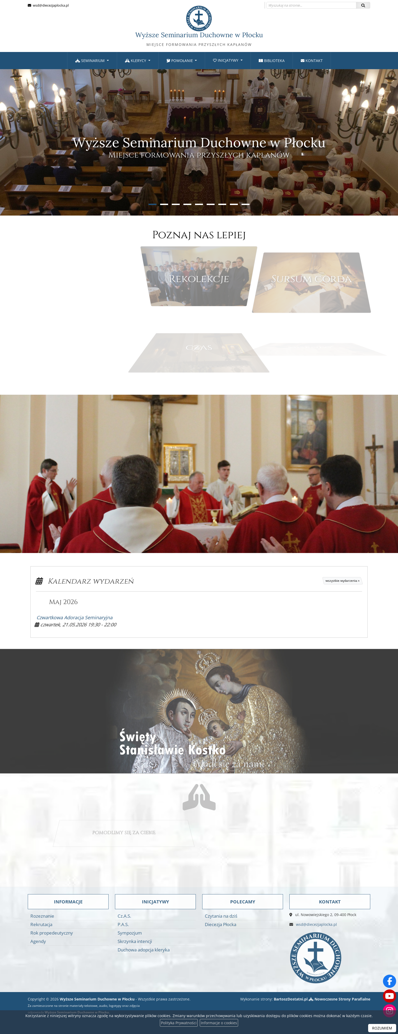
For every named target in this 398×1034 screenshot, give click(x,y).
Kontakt (312, 60)
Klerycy (136, 60)
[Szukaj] (363, 5)
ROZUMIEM (382, 1028)
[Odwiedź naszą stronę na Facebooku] (389, 981)
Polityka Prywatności (179, 1022)
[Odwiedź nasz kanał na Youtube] (389, 996)
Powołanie (180, 60)
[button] (152, 204)
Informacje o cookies (219, 1022)
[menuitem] (92, 60)
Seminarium (90, 60)
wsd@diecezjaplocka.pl (50, 5)
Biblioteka (272, 60)
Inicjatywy (226, 60)
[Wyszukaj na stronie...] (311, 5)
